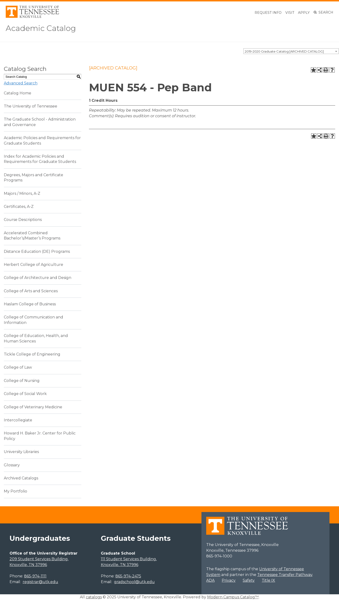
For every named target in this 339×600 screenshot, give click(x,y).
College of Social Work (25, 393)
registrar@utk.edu (40, 582)
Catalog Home (17, 93)
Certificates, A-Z (19, 206)
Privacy (229, 580)
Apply (304, 12)
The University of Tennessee (30, 106)
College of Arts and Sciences (31, 291)
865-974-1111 (35, 576)
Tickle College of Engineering (32, 354)
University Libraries (21, 451)
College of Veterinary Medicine (33, 407)
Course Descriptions (23, 219)
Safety (249, 580)
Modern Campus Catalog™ (233, 597)
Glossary (12, 465)
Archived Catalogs (21, 478)
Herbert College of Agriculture (33, 264)
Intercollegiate (18, 420)
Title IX (268, 580)
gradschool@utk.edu (134, 582)
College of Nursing (22, 380)
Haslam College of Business (30, 304)
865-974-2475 (128, 576)
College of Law (18, 367)
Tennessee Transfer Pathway (284, 574)
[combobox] (291, 51)
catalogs (94, 597)
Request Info (268, 12)
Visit (289, 12)
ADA (210, 580)
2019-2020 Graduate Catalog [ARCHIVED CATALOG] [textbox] (284, 51)
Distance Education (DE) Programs (37, 251)
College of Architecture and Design (37, 277)
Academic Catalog (41, 28)
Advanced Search (20, 83)
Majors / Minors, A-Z (22, 193)
